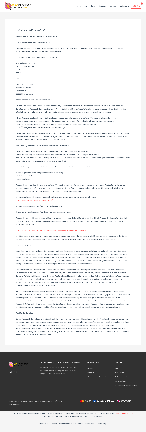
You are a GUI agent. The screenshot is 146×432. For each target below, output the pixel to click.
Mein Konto (124, 7)
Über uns (102, 7)
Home (78, 7)
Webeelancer (15, 408)
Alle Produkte (89, 7)
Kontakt (113, 7)
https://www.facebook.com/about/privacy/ (34, 203)
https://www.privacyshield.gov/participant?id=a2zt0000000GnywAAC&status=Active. (52, 233)
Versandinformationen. (125, 417)
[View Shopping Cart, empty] (136, 7)
